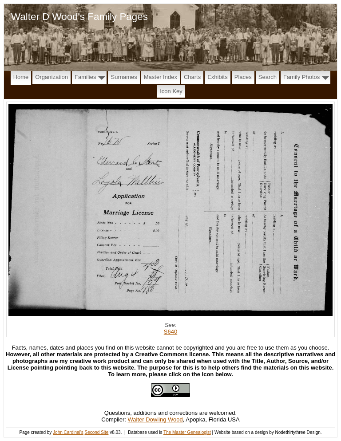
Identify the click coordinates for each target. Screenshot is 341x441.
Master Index (160, 77)
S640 (170, 331)
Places (243, 77)
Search (267, 77)
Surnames (124, 77)
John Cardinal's (68, 432)
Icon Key (171, 91)
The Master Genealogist (187, 432)
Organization (51, 77)
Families (85, 77)
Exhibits (217, 77)
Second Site (96, 432)
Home (21, 77)
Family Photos (301, 77)
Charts (192, 77)
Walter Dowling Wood (155, 419)
